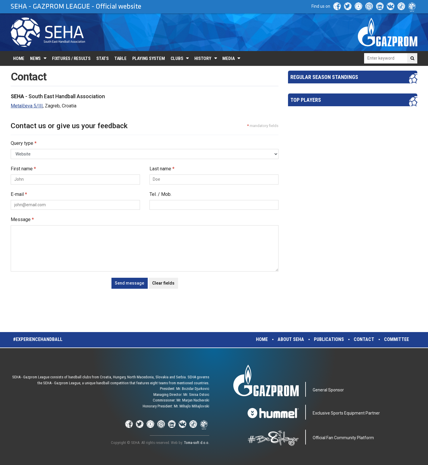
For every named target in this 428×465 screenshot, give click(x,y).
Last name (162, 169)
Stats (102, 58)
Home (18, 58)
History (202, 58)
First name (23, 169)
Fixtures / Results (71, 58)
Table (120, 58)
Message (22, 219)
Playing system (148, 58)
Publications (329, 339)
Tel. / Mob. (160, 194)
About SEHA (291, 339)
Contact (364, 339)
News (35, 58)
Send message (129, 283)
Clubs (177, 58)
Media (228, 58)
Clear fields (163, 283)
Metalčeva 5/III (27, 106)
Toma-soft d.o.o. (196, 442)
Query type (24, 143)
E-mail (19, 194)
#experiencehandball (37, 339)
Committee (396, 339)
